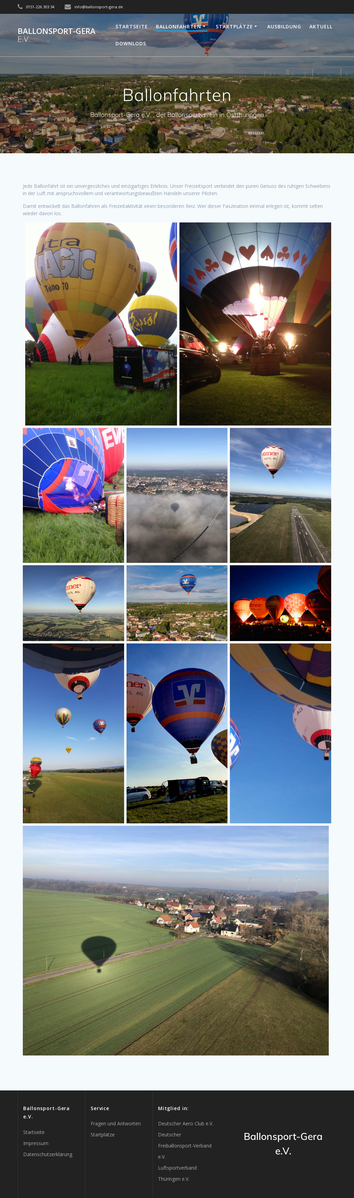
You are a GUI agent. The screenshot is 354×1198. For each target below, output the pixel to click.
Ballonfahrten (178, 26)
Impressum (35, 1143)
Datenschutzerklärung (47, 1154)
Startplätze (234, 26)
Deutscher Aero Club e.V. (185, 1123)
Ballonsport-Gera (56, 35)
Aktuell (321, 26)
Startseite (131, 26)
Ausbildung (284, 26)
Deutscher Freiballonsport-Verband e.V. (185, 1145)
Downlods (130, 43)
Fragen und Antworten (116, 1123)
